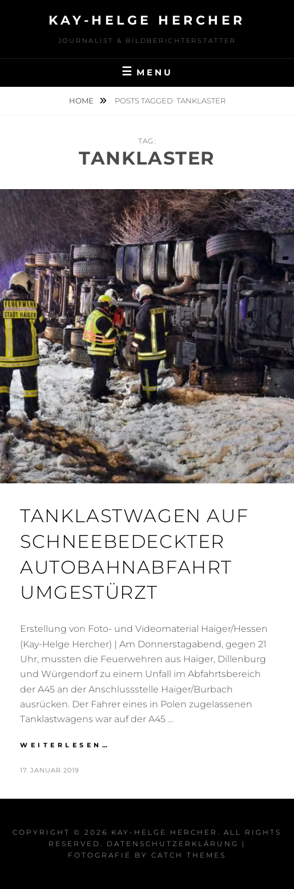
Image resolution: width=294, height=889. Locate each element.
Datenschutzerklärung (173, 843)
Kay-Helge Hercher (147, 20)
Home (82, 100)
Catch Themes (188, 855)
